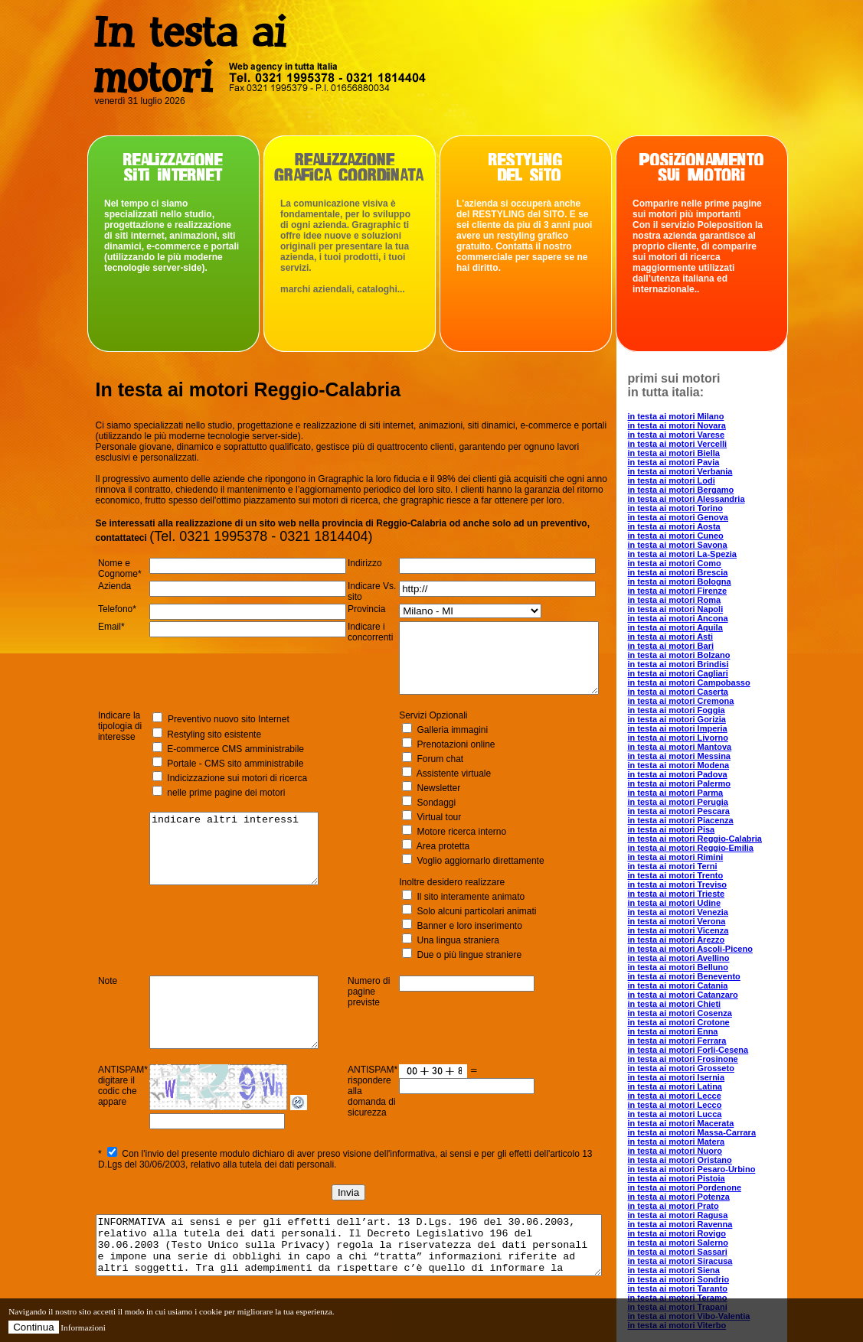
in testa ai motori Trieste (703, 893)
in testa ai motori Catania (705, 985)
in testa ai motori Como (701, 563)
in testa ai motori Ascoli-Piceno (717, 948)
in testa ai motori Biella (701, 453)
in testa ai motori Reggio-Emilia (717, 847)
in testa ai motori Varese (703, 434)
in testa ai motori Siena (701, 1270)
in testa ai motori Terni (699, 866)
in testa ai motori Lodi (698, 480)
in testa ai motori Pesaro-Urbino (719, 1169)
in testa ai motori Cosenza (707, 1013)
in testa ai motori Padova (704, 774)
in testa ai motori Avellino (706, 958)
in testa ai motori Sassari (704, 1251)
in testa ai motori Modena (706, 765)
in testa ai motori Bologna (706, 581)
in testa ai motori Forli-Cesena (715, 1049)
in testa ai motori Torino (702, 508)
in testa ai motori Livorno (705, 737)
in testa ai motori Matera (703, 1141)
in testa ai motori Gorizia (704, 719)
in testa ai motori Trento (702, 875)
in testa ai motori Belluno (705, 967)
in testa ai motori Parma (702, 792)
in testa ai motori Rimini (702, 857)
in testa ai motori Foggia (703, 710)
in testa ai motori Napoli (702, 609)
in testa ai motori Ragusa (705, 1215)
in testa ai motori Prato (700, 1205)
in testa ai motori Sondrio (706, 1279)
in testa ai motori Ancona (705, 618)
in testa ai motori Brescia (705, 572)
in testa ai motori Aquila (702, 627)
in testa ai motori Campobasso (716, 682)
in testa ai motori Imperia (704, 728)
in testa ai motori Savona (704, 544)
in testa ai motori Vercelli (704, 443)
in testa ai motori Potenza (706, 1196)
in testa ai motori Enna (700, 1031)
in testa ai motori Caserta (705, 691)
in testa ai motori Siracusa (707, 1260)
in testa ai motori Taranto (705, 1288)
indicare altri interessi (236, 869)
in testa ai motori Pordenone (712, 1187)
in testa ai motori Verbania (707, 471)
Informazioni (82, 1327)
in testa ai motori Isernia (703, 1077)
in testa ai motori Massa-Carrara (719, 1132)
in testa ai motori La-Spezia (709, 554)
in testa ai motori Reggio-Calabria (722, 838)
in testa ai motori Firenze (704, 590)
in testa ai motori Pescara (706, 811)
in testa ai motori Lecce (701, 1095)
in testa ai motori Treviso (704, 884)
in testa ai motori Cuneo (702, 535)
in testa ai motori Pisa (698, 829)
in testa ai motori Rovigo (704, 1233)
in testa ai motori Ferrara (704, 1040)
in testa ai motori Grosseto (708, 1068)
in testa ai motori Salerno (705, 1242)
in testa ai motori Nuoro (702, 1150)
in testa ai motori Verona (704, 921)
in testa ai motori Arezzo (703, 939)
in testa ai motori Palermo (706, 783)
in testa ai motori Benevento (711, 976)
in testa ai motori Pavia (701, 462)
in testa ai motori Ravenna (707, 1224)
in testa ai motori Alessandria (713, 498)
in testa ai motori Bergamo (708, 489)
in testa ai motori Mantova (707, 746)
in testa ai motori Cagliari (705, 673)
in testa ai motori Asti (697, 636)
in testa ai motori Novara (704, 425)
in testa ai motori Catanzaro (710, 994)
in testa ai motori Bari (697, 645)
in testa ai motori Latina (702, 1086)
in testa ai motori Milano (703, 416)
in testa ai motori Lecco (702, 1104)
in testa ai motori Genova (705, 517)
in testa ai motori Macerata (708, 1123)
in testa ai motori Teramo (704, 1297)
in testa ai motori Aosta (701, 526)
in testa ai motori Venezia (705, 912)
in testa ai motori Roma (701, 599)
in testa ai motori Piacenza (707, 820)
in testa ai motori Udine (701, 902)
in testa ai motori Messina (706, 756)
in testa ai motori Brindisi (705, 664)
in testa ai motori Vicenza (705, 930)
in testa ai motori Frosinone (710, 1059)
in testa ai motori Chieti (701, 1003)
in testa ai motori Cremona (708, 700)
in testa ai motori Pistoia (703, 1178)
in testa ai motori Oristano (707, 1159)
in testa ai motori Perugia (705, 801)
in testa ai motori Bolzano (706, 655)
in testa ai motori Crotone (706, 1022)
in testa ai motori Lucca (702, 1114)
